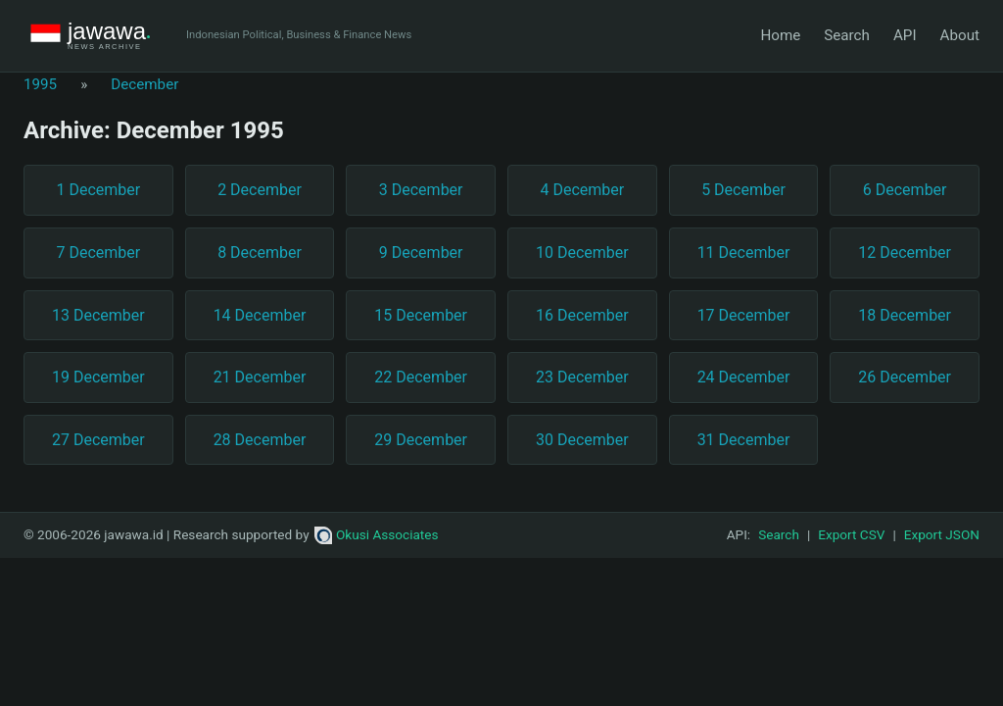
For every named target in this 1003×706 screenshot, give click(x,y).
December (144, 84)
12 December (904, 252)
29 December (420, 439)
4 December (582, 189)
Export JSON (941, 534)
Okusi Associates (376, 534)
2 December (259, 189)
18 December (904, 315)
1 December (98, 189)
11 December (743, 252)
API (905, 35)
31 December (743, 439)
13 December (98, 315)
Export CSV (851, 534)
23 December (582, 377)
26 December (904, 377)
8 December (259, 252)
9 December (421, 252)
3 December (421, 189)
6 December (905, 189)
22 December (420, 377)
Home (780, 35)
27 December (98, 439)
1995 (40, 84)
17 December (743, 315)
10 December (582, 252)
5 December (743, 189)
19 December (98, 377)
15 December (420, 315)
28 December (260, 439)
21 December (260, 377)
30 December (582, 439)
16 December (582, 315)
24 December (743, 377)
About (959, 35)
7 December (98, 252)
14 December (260, 315)
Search (847, 35)
